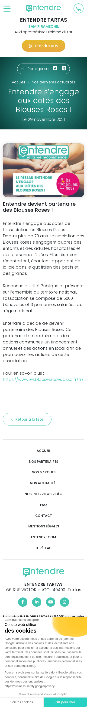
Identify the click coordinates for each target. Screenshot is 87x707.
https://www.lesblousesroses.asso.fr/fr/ (43, 379)
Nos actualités (43, 483)
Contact (43, 516)
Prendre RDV (43, 46)
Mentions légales (43, 526)
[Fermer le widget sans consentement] (21, 620)
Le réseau (44, 548)
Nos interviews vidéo (43, 494)
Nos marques (43, 472)
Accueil (43, 451)
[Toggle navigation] (7, 9)
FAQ (43, 505)
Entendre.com (43, 537)
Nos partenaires (43, 462)
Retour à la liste (27, 419)
